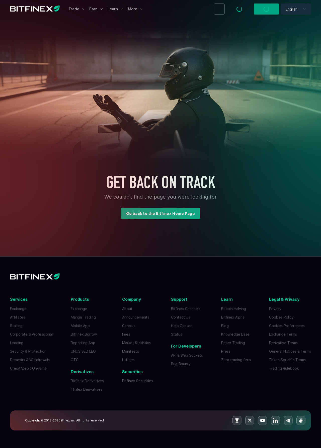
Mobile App (80, 326)
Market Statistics (136, 343)
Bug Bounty (181, 364)
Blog (225, 326)
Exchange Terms (283, 334)
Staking (16, 326)
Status (176, 334)
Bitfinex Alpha (233, 317)
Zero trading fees (236, 360)
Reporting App (83, 343)
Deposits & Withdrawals (30, 360)
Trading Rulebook (284, 368)
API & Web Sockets (187, 355)
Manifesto (130, 351)
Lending (16, 343)
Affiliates (17, 317)
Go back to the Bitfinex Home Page (160, 213)
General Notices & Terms (290, 351)
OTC (74, 360)
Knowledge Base (235, 334)
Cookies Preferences (287, 326)
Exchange (18, 309)
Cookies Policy (281, 317)
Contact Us (180, 317)
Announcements (135, 317)
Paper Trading (233, 343)
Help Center (181, 326)
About (127, 309)
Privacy (275, 309)
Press (225, 351)
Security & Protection (28, 351)
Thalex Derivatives (86, 389)
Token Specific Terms (287, 360)
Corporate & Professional (31, 334)
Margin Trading (83, 317)
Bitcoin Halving (233, 309)
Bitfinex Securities (137, 381)
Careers (128, 326)
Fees (126, 334)
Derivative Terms (283, 343)
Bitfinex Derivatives (87, 381)
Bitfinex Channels (185, 309)
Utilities (128, 360)
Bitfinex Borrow (84, 334)
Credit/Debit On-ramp (28, 368)
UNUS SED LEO (83, 351)
